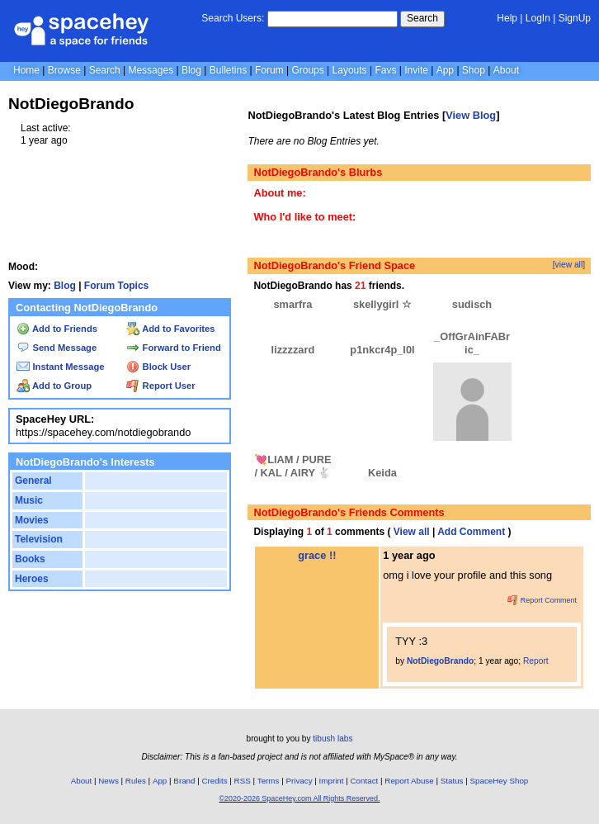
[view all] (569, 264)
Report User (160, 386)
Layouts (350, 70)
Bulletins (228, 70)
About (506, 70)
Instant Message (60, 367)
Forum (269, 70)
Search (422, 18)
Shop (473, 70)
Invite (416, 70)
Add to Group (54, 386)
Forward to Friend (173, 348)
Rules (135, 780)
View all (412, 531)
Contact (365, 780)
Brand (184, 780)
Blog (191, 70)
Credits (215, 780)
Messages (150, 70)
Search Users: (232, 18)
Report (536, 660)
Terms (268, 780)
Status (452, 780)
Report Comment (542, 600)
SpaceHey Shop (499, 780)
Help (507, 18)
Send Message (57, 348)
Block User (158, 367)
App (445, 70)
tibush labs (332, 738)
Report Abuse (408, 780)
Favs (385, 70)
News (108, 780)
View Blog (471, 115)
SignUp (575, 18)
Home (26, 70)
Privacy (298, 780)
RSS (242, 780)
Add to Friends (57, 329)
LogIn (538, 18)
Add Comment (471, 531)
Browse (64, 70)
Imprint (331, 780)
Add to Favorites (170, 329)
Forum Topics (116, 285)
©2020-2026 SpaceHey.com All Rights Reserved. (299, 798)
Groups (307, 70)
